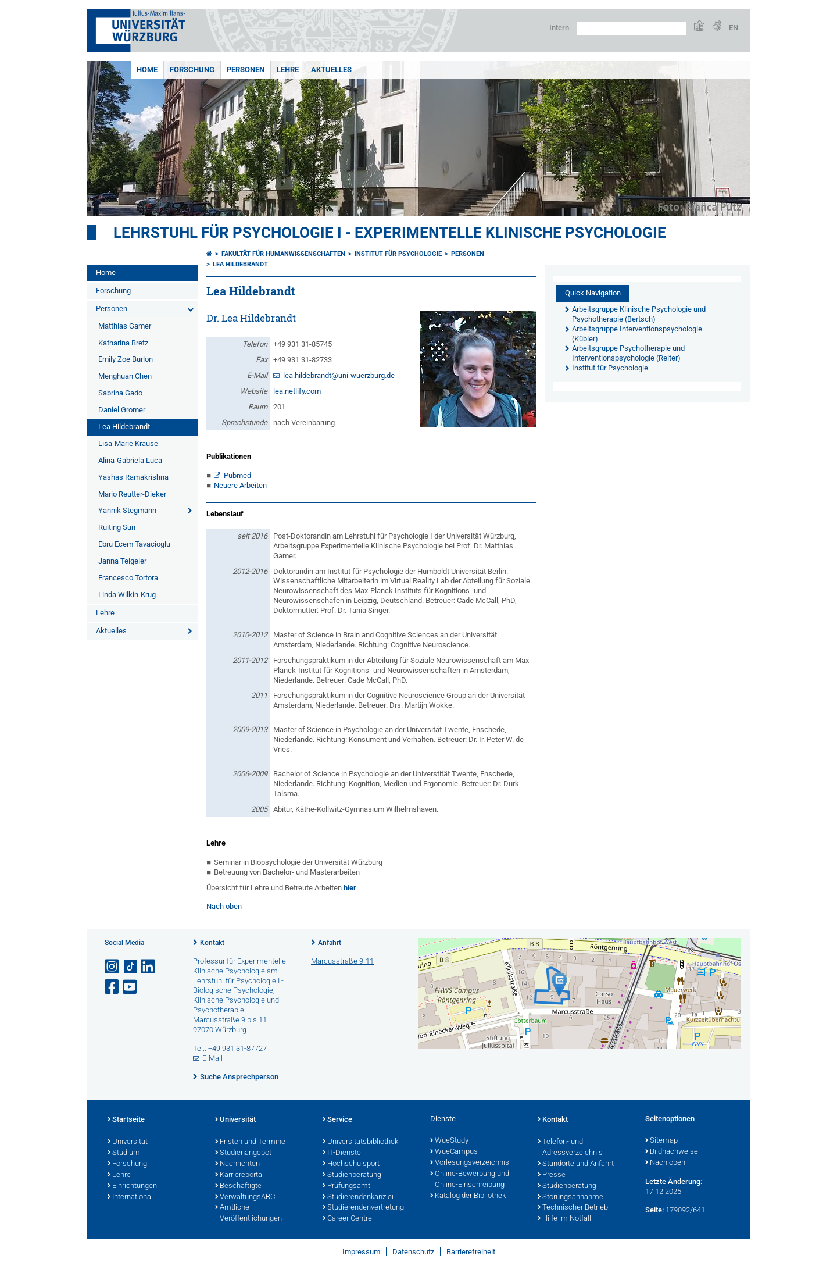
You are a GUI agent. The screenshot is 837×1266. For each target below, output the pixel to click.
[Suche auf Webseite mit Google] (631, 28)
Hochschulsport (351, 1164)
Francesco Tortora (128, 577)
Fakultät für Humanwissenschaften (283, 254)
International (130, 1197)
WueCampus (454, 1152)
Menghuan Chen (125, 376)
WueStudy (449, 1141)
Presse (552, 1175)
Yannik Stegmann (127, 510)
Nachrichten (237, 1164)
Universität (128, 1142)
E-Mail (212, 1058)
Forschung (192, 69)
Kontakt (212, 943)
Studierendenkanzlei (358, 1197)
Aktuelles (331, 69)
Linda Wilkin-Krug (127, 594)
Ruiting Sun (116, 527)
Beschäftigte (238, 1186)
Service (337, 1120)
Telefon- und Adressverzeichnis (570, 1147)
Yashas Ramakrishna (133, 477)
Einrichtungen (132, 1186)
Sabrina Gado (120, 392)
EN (733, 27)
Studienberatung (352, 1175)
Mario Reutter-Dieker (132, 494)
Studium (124, 1153)
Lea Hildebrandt (124, 426)
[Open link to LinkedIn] (149, 967)
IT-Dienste (342, 1153)
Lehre (288, 69)
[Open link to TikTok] (131, 967)
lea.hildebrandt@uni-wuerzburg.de (339, 375)
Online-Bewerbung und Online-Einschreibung (469, 1179)
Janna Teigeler (122, 561)
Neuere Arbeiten (240, 485)
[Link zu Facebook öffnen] (113, 987)
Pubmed (237, 475)
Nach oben (224, 906)
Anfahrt (329, 943)
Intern (559, 27)
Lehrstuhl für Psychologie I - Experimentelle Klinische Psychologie (389, 232)
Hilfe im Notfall (564, 1219)
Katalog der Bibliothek (468, 1196)
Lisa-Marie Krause (128, 443)
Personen (245, 69)
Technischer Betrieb (573, 1208)
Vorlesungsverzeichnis (469, 1163)
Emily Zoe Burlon (125, 359)
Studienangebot (243, 1153)
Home (147, 69)
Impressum (361, 1251)
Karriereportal (239, 1175)
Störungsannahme (570, 1197)
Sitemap (661, 1141)
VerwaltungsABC (245, 1197)
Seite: (654, 1210)
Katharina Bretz (123, 342)
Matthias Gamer (124, 326)
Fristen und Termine (250, 1142)
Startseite (126, 1120)
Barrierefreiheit (470, 1251)
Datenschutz (413, 1251)
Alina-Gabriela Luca (130, 460)
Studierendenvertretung (363, 1208)
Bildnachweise (671, 1152)
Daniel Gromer (121, 409)
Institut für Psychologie (398, 254)
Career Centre (347, 1219)
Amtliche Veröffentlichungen (248, 1213)
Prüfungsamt (346, 1186)
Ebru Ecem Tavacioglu (134, 544)
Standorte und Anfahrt (576, 1164)
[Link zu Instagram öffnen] (113, 967)
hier (350, 887)
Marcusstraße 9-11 (342, 961)
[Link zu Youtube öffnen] (131, 987)
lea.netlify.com (297, 391)
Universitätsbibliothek (360, 1142)
